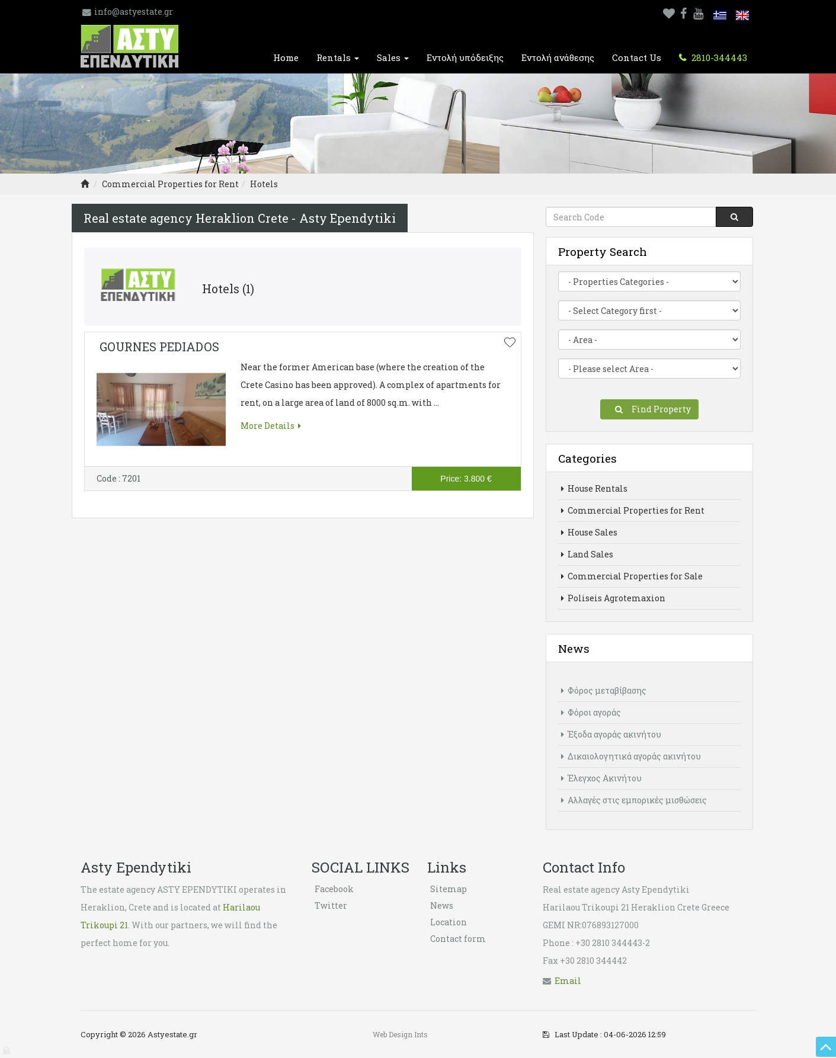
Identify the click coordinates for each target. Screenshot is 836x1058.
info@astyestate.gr (133, 11)
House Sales (589, 532)
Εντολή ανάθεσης (557, 57)
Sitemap (448, 889)
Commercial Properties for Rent (170, 184)
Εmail (568, 980)
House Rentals (594, 488)
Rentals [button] (337, 57)
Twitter (331, 905)
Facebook (334, 889)
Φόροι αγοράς (591, 712)
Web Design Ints (400, 1034)
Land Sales (587, 554)
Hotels (264, 184)
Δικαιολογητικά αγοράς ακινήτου (631, 756)
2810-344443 (718, 57)
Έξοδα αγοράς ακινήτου (611, 734)
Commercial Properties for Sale (632, 576)
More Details (271, 425)
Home (286, 57)
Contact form (458, 938)
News (441, 905)
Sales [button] (393, 57)
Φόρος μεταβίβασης (603, 690)
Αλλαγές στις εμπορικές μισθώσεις (634, 800)
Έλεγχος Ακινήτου (601, 778)
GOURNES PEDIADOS (159, 346)
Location (448, 922)
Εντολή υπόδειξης (465, 57)
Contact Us (636, 57)
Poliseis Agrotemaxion (613, 598)
